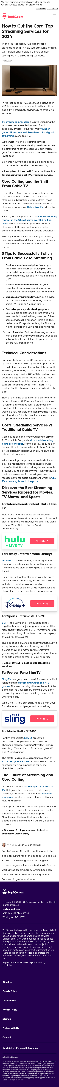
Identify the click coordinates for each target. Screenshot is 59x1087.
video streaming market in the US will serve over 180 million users (29, 220)
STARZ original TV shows (16, 761)
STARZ (28, 737)
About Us (7, 982)
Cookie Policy (10, 991)
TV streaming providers (15, 121)
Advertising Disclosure (47, 8)
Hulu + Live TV (35, 206)
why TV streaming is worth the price (29, 479)
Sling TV (6, 679)
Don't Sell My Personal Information (20, 1047)
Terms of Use (9, 1000)
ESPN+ (6, 622)
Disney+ (6, 560)
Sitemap (7, 1018)
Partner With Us (11, 1028)
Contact (7, 1037)
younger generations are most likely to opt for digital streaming (28, 132)
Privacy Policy (10, 1009)
